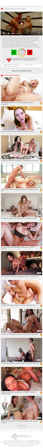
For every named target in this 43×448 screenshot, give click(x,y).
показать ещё (21, 425)
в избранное (21, 60)
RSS (25, 444)
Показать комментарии (21, 71)
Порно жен (14, 66)
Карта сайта (18, 444)
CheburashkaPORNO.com (22, 3)
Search (39, 3)
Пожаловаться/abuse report (26, 446)
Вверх (38, 418)
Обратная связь (8, 444)
